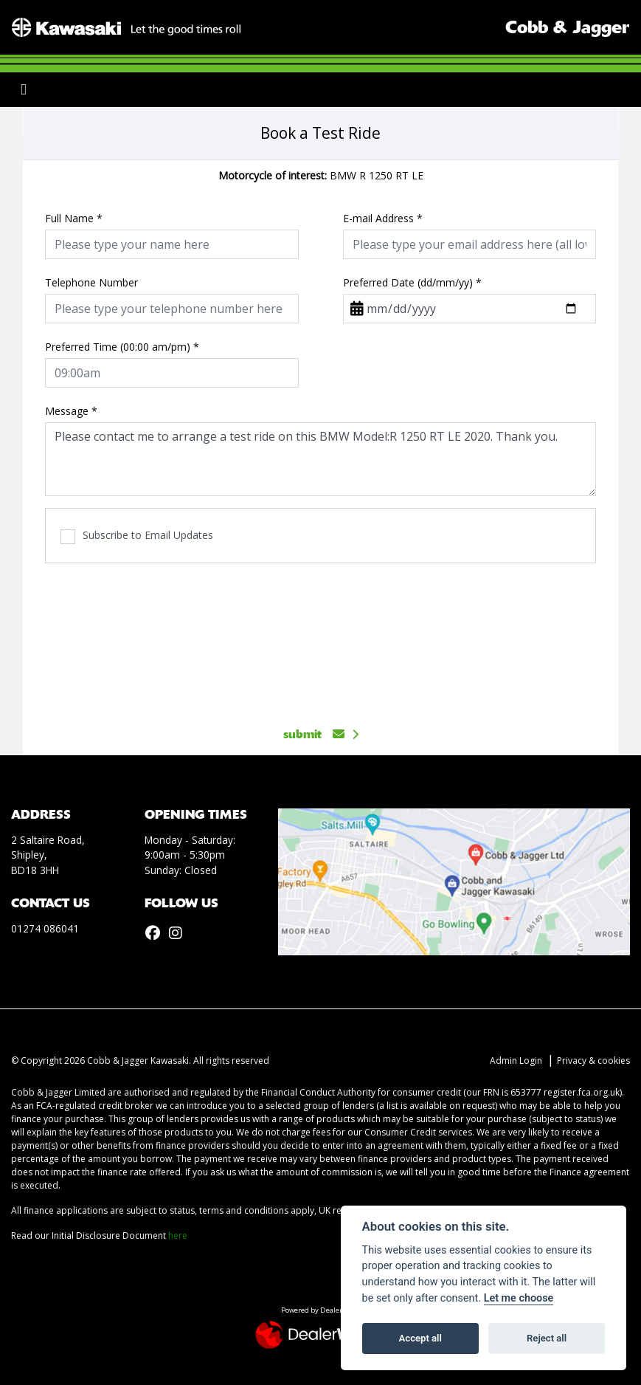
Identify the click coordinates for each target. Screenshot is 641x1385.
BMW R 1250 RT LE (320, 175)
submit (313, 734)
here (177, 1235)
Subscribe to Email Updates (136, 535)
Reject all (546, 1338)
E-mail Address (383, 218)
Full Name (74, 218)
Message (71, 411)
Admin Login (516, 1060)
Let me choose (519, 1298)
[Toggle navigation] (23, 89)
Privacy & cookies (593, 1060)
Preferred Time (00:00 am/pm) (122, 347)
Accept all (420, 1338)
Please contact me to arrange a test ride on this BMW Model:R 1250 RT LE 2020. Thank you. (320, 459)
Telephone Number (91, 282)
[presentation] (321, 636)
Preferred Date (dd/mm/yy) (412, 282)
